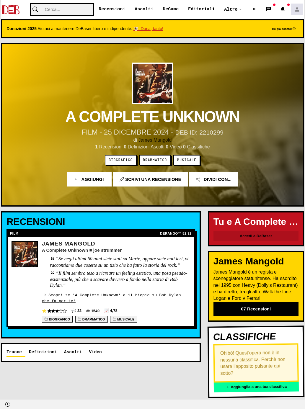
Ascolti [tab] (73, 352)
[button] (254, 10)
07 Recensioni (256, 309)
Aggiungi (89, 179)
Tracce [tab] (14, 352)
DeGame (171, 9)
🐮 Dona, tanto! (148, 29)
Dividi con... (213, 179)
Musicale (186, 160)
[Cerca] (62, 10)
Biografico (121, 160)
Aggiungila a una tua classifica (256, 387)
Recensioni (112, 9)
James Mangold (155, 140)
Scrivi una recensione (150, 179)
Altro (230, 9)
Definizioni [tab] (43, 352)
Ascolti (144, 9)
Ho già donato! (284, 29)
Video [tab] (95, 352)
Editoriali (201, 9)
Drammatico (155, 160)
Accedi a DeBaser (256, 236)
